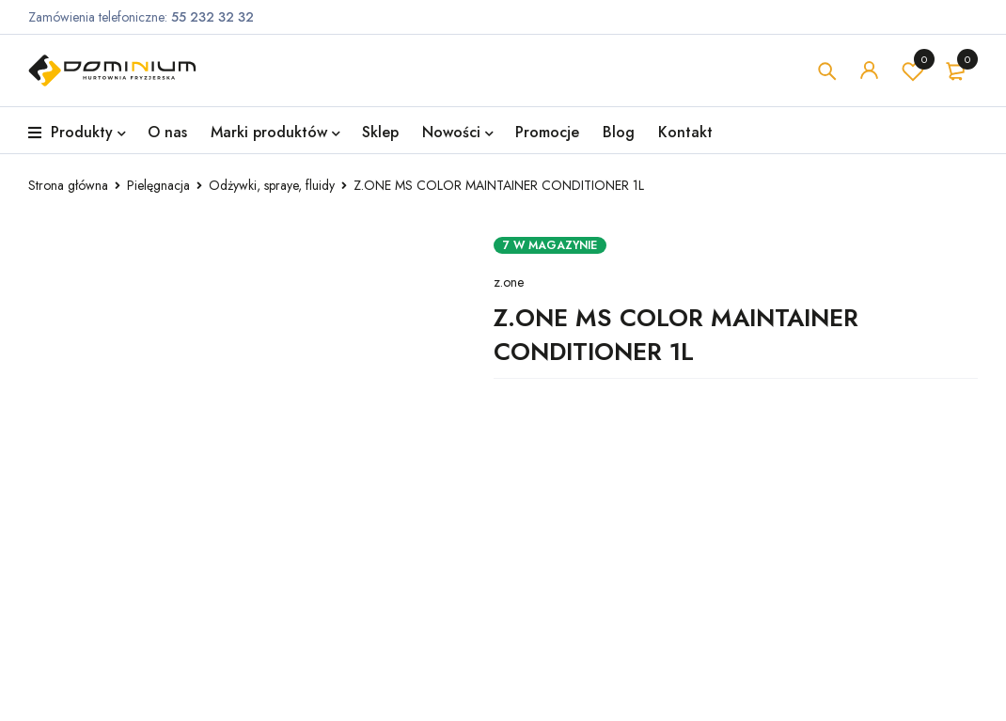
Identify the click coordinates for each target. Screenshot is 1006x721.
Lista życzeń (913, 70)
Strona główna (68, 185)
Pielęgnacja (158, 185)
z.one (509, 282)
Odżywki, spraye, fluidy (272, 185)
